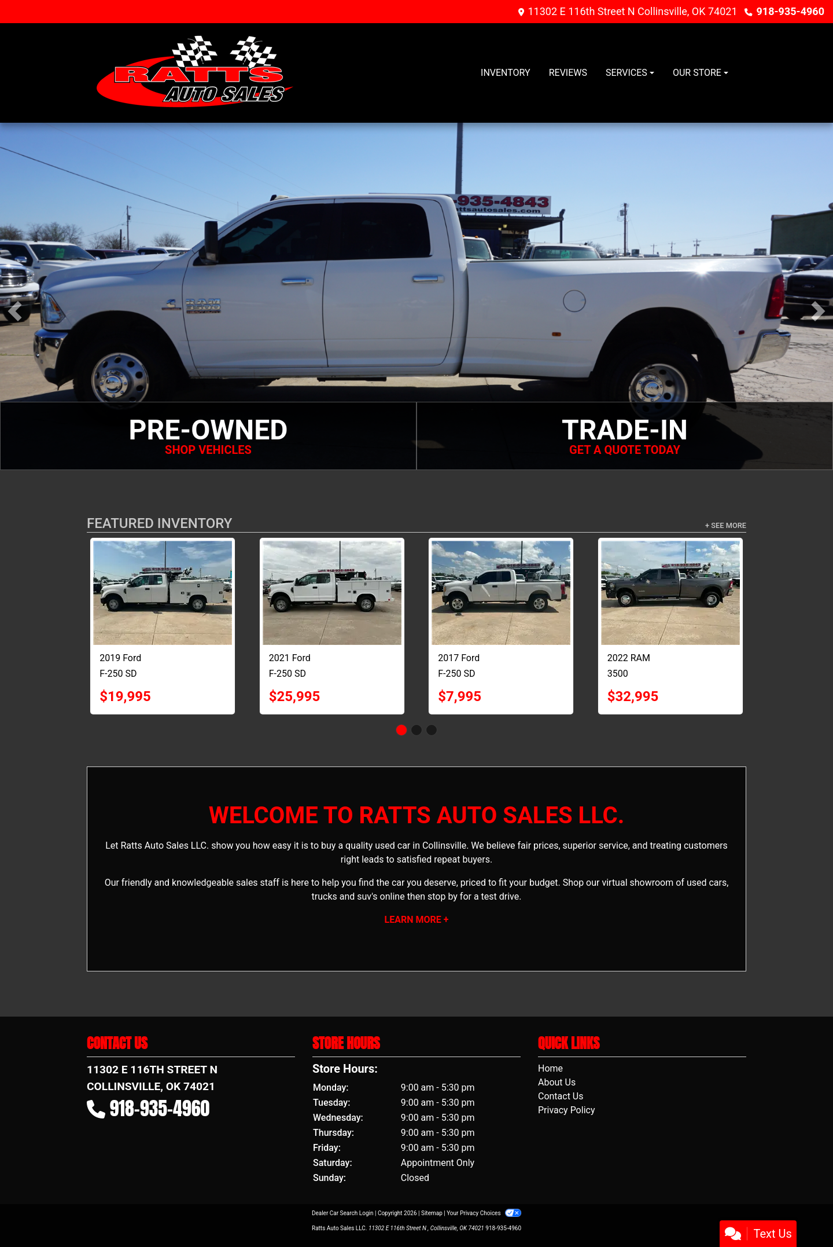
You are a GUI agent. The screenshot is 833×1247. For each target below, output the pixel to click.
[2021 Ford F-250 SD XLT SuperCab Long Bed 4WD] (332, 593)
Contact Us (561, 1096)
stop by (442, 896)
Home (550, 1068)
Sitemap (432, 1213)
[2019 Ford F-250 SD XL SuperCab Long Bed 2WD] (162, 593)
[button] (15, 311)
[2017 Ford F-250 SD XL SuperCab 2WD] (501, 593)
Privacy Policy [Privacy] (566, 1110)
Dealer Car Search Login (343, 1213)
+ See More (725, 525)
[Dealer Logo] (196, 72)
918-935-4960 (790, 11)
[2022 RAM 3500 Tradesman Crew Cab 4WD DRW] (670, 593)
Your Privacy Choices (484, 1213)
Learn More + (417, 919)
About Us (557, 1082)
